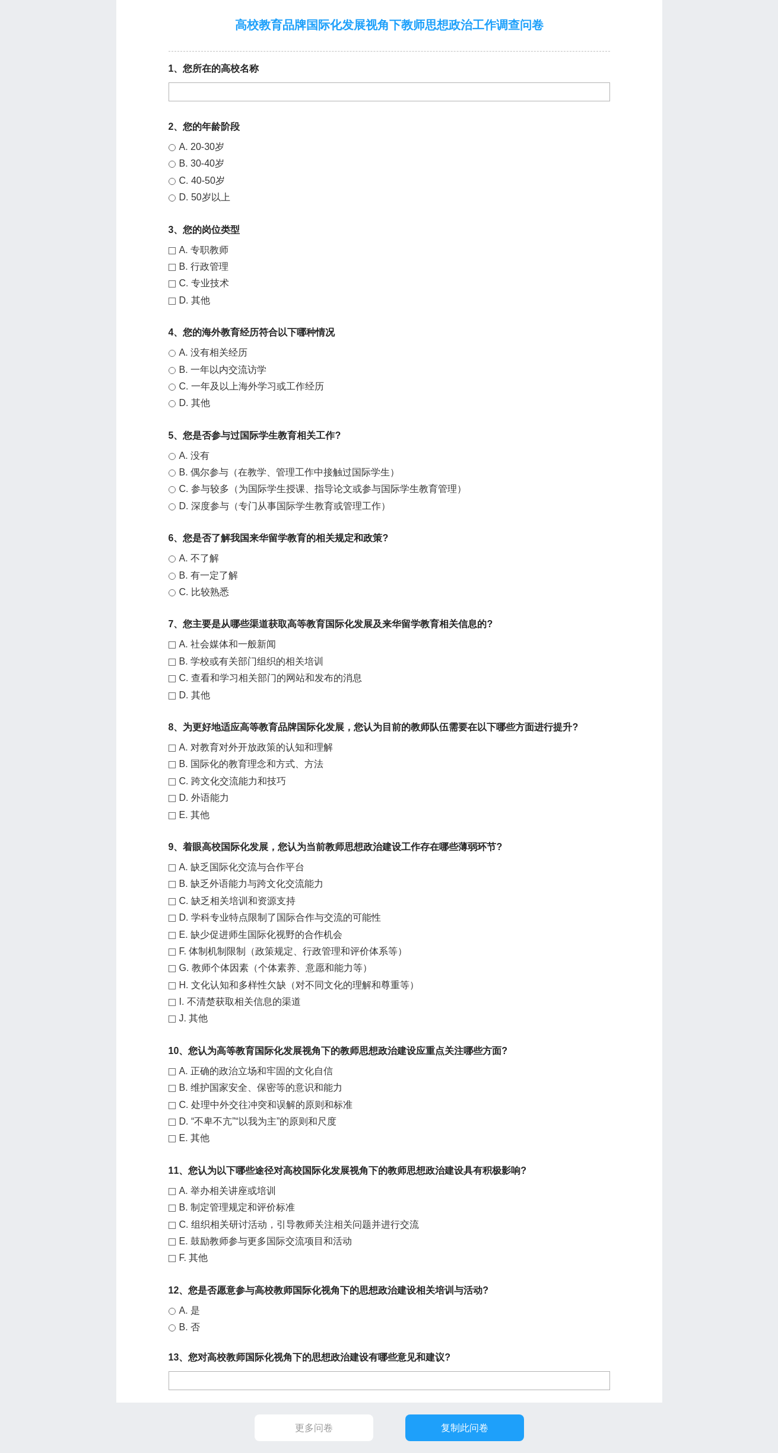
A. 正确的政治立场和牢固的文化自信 (256, 1071)
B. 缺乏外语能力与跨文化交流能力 (251, 884)
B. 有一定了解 (209, 575)
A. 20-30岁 (201, 147)
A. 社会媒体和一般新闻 (228, 644)
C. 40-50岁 (202, 180)
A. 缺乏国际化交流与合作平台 (242, 867)
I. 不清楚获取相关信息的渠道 (240, 1002)
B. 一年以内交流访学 (223, 370)
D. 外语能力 (204, 798)
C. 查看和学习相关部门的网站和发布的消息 (270, 678)
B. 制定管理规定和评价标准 (237, 1207)
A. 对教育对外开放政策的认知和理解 (256, 747)
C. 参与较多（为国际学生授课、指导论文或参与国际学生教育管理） (322, 489)
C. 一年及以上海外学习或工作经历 (251, 386)
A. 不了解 (199, 558)
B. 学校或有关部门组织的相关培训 (251, 661)
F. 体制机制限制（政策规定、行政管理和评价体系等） (293, 951)
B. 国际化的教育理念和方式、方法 (251, 764)
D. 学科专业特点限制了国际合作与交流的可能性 (280, 917)
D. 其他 (194, 300)
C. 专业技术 (204, 283)
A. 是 (190, 1310)
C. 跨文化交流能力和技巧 (232, 781)
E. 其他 (194, 815)
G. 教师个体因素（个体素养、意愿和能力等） (275, 968)
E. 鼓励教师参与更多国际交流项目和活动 (266, 1241)
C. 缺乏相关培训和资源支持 (237, 901)
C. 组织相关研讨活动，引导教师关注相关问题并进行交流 (299, 1224)
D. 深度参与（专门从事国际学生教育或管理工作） (284, 506)
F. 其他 (193, 1258)
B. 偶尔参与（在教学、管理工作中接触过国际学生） (289, 472)
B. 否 (190, 1327)
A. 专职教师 (204, 250)
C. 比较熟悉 (204, 592)
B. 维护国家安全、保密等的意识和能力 (261, 1087)
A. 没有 (194, 456)
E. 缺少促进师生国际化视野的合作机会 (261, 935)
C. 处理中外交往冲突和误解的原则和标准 (266, 1105)
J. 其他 (193, 1018)
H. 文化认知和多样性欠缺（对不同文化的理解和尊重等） (299, 985)
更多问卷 (314, 1428)
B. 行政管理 (204, 266)
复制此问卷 (464, 1428)
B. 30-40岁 (201, 163)
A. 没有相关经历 (213, 352)
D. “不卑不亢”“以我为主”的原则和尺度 (258, 1121)
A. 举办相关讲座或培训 (228, 1191)
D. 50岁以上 (204, 197)
